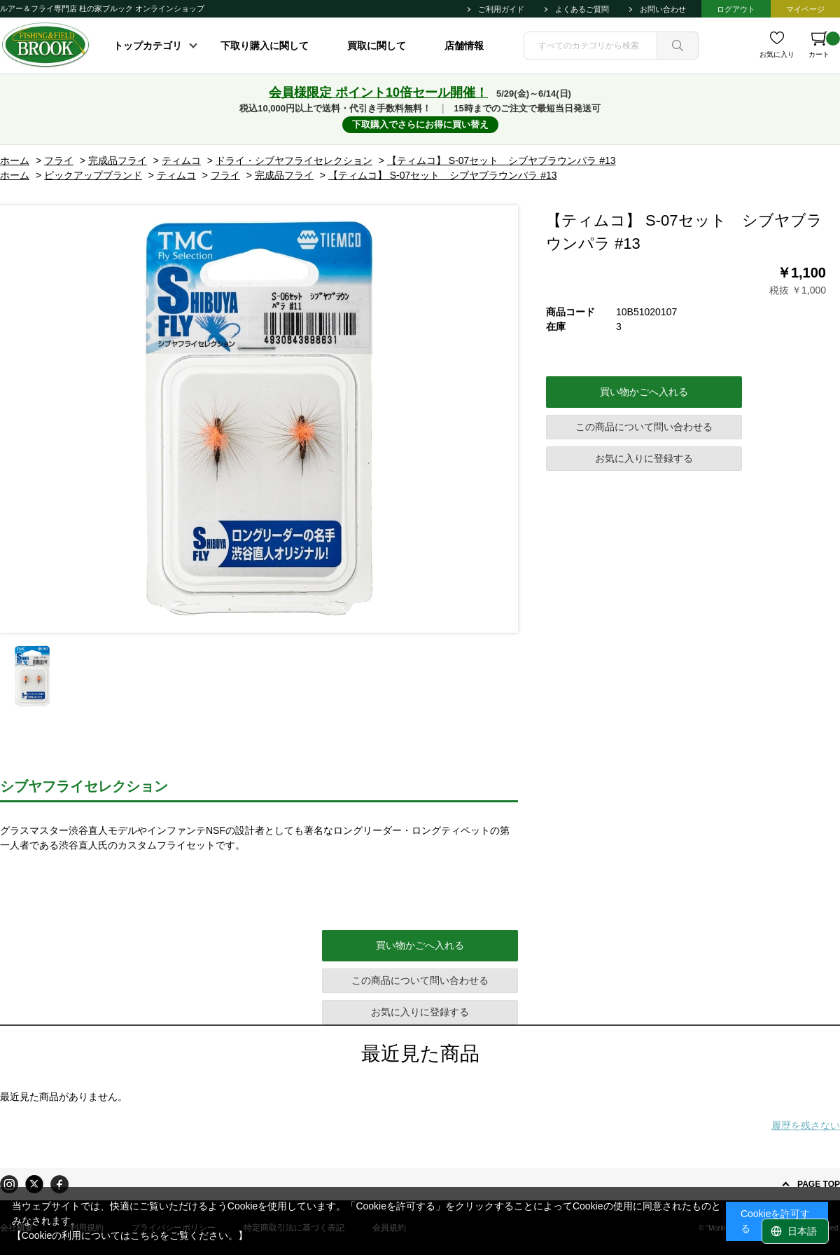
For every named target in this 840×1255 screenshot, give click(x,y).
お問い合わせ (663, 9)
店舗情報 (464, 45)
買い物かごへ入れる (644, 391)
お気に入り (777, 54)
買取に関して (376, 45)
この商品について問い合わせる (644, 426)
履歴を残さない (805, 1125)
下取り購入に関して (264, 45)
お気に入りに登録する (644, 458)
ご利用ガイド (501, 9)
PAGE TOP (818, 1184)
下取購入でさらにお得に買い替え (420, 124)
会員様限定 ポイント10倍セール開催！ (378, 92)
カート (824, 45)
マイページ (805, 9)
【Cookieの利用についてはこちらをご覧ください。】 (130, 1235)
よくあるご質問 (582, 9)
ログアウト (736, 9)
